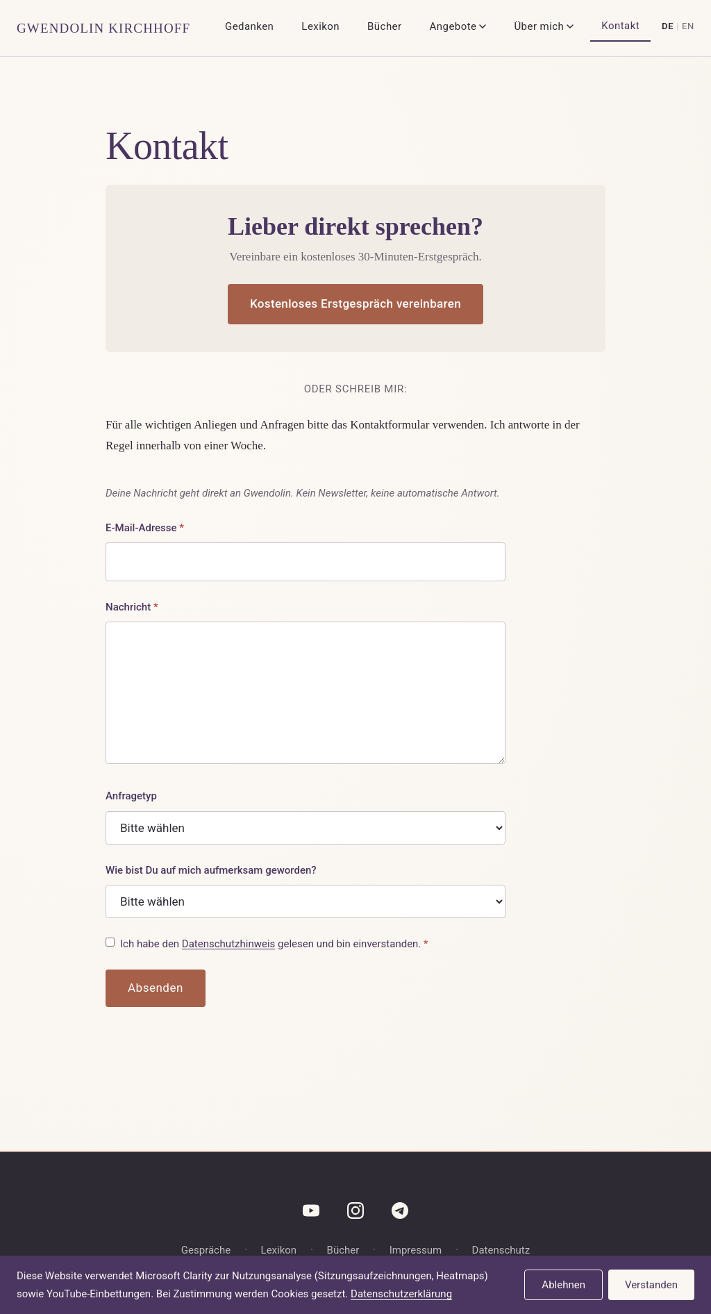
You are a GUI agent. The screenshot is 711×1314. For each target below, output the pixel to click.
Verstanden (651, 1285)
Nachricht (132, 607)
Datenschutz (501, 1250)
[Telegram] (400, 1210)
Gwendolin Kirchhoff (103, 28)
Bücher (384, 26)
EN (688, 26)
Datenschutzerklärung (401, 1294)
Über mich (544, 26)
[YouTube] (311, 1210)
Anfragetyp (131, 796)
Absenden (155, 988)
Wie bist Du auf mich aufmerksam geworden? (211, 870)
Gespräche (206, 1250)
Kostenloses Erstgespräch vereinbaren (355, 303)
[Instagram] (355, 1210)
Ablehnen (563, 1285)
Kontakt (620, 25)
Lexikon (320, 26)
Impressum (416, 1250)
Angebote (458, 26)
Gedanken (249, 26)
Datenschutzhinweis (228, 944)
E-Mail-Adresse (145, 528)
